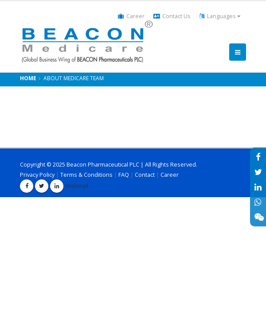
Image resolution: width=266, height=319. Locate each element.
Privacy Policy (37, 175)
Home (28, 78)
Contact (145, 175)
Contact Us (172, 16)
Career (131, 16)
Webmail (71, 186)
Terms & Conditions (86, 175)
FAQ (123, 175)
